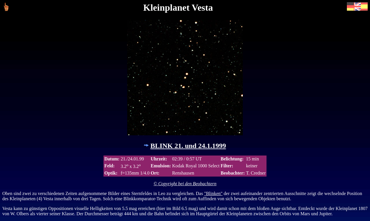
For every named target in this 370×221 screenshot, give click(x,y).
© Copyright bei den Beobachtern (184, 183)
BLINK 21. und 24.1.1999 (188, 145)
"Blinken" (213, 193)
